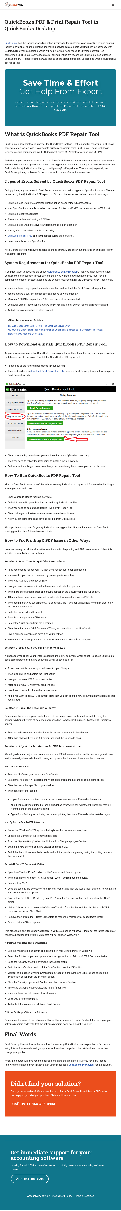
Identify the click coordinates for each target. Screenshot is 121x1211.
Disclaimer (57, 1196)
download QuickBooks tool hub (47, 371)
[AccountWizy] (14, 4)
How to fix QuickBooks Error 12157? (26, 334)
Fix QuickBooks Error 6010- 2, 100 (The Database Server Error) (39, 326)
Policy (68, 1196)
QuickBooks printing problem (62, 271)
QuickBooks (11, 43)
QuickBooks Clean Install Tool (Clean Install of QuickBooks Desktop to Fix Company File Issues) (55, 330)
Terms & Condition (84, 1196)
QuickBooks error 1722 (20, 235)
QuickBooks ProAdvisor (81, 1065)
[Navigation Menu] (112, 4)
